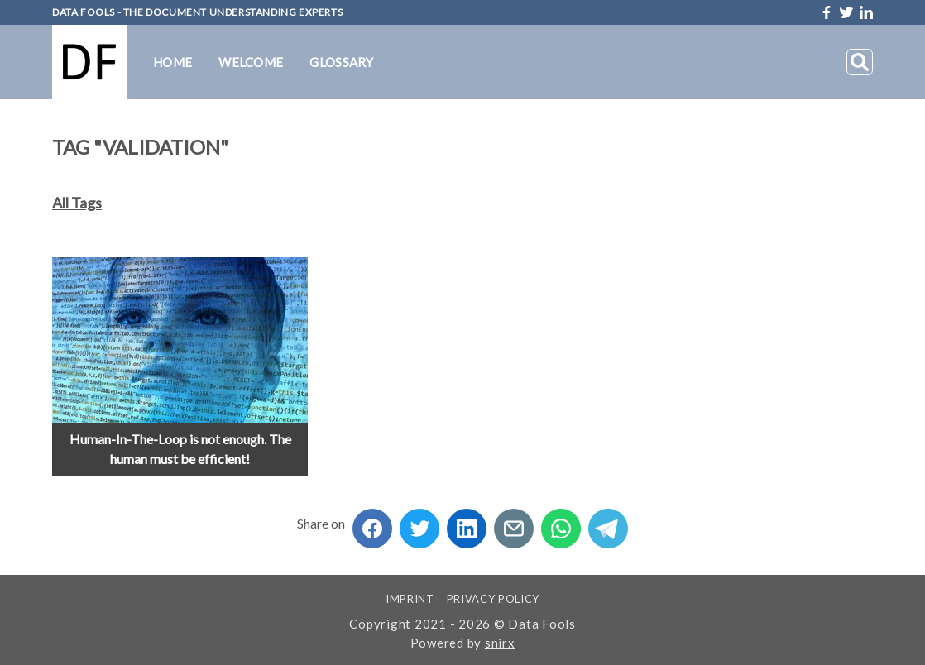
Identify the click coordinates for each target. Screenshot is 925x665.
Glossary (341, 62)
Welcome (250, 62)
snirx (500, 642)
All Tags (77, 203)
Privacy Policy (493, 598)
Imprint (410, 598)
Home (172, 62)
